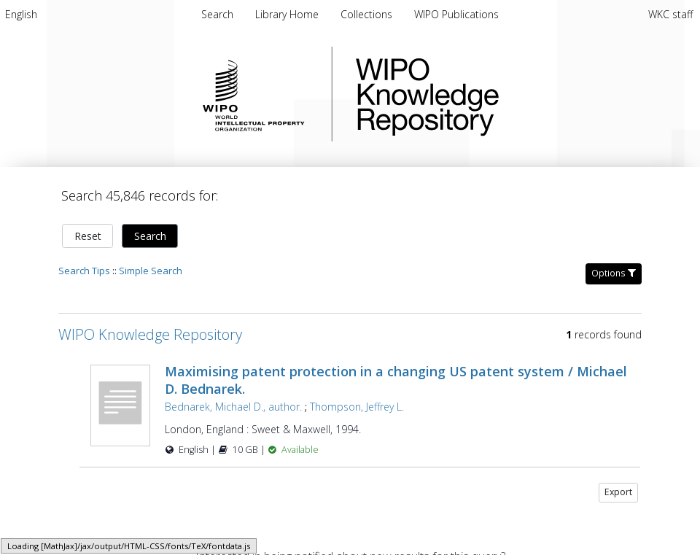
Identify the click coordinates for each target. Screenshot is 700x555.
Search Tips (84, 270)
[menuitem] (21, 14)
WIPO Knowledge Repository (487, 94)
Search (150, 236)
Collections (368, 14)
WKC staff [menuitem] (670, 14)
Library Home (288, 14)
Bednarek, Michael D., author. (233, 407)
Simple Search (150, 270)
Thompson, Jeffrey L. (357, 407)
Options (613, 273)
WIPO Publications (456, 14)
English (21, 14)
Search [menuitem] (217, 14)
